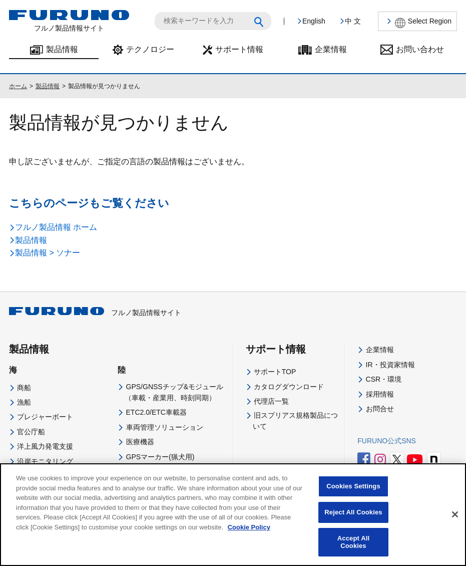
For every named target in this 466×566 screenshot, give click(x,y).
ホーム (18, 86)
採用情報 (380, 394)
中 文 (353, 21)
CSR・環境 (384, 379)
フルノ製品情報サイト (95, 313)
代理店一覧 (271, 401)
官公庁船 (31, 432)
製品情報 (62, 49)
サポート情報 (239, 49)
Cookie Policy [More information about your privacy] (249, 535)
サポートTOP (275, 372)
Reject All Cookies (353, 520)
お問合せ (380, 409)
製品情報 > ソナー (47, 252)
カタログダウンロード (289, 387)
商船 (24, 388)
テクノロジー (150, 49)
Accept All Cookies (353, 550)
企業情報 (331, 49)
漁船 (24, 402)
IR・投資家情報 (390, 365)
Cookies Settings (353, 495)
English (313, 21)
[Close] (455, 524)
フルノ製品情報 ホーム (56, 227)
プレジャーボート (45, 417)
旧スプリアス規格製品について (295, 420)
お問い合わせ (420, 49)
